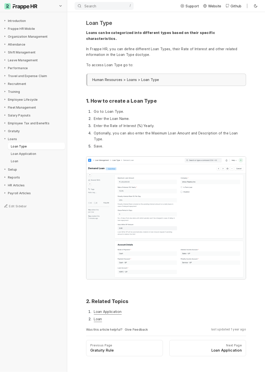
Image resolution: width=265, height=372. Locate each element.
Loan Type (19, 146)
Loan (14, 161)
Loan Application (23, 153)
